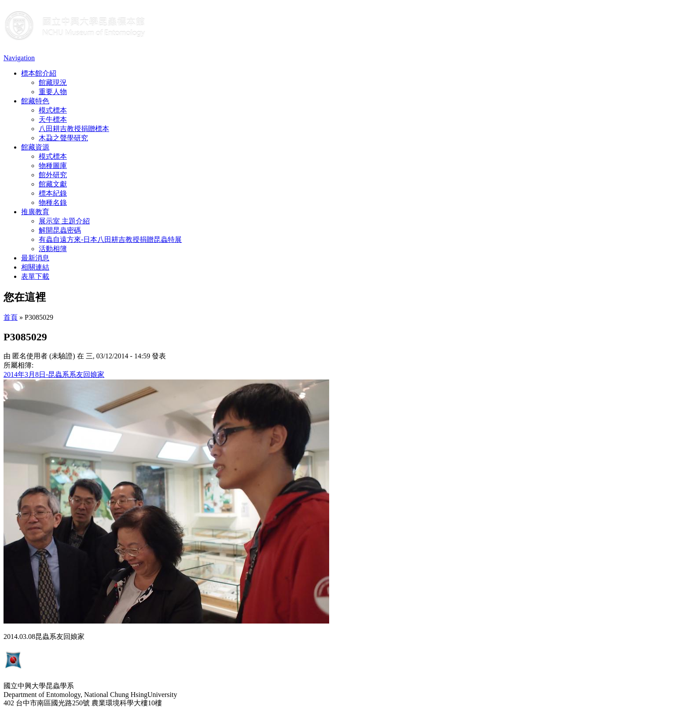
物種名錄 (53, 202)
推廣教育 (35, 211)
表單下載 (35, 276)
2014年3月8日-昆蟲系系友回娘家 (54, 374)
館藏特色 (35, 101)
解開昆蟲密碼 (60, 230)
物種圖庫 (53, 165)
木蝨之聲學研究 (63, 138)
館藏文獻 (53, 184)
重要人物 (53, 91)
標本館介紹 (38, 73)
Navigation (19, 58)
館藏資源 (35, 147)
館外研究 (53, 175)
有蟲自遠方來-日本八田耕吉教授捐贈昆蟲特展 (110, 239)
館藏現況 (53, 82)
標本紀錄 (53, 193)
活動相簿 (53, 248)
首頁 (11, 317)
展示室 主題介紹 (64, 221)
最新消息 (35, 258)
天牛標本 (53, 119)
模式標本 (53, 110)
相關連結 (35, 267)
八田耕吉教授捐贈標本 (74, 128)
